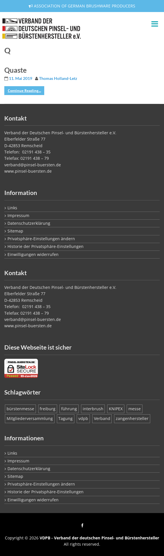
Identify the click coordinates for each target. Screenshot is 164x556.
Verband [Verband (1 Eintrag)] (102, 418)
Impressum (18, 215)
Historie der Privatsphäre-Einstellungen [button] (45, 246)
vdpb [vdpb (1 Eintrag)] (83, 418)
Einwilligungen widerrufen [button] (33, 254)
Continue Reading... (24, 90)
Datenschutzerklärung (28, 223)
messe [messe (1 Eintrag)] (134, 408)
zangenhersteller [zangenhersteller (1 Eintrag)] (132, 418)
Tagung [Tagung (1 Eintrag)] (65, 418)
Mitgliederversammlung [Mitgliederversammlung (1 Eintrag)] (30, 418)
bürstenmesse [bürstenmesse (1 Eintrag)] (20, 408)
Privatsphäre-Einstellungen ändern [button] (41, 238)
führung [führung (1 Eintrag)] (69, 408)
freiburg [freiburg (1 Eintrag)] (47, 408)
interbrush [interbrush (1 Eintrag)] (93, 408)
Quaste (15, 70)
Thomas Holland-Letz (58, 78)
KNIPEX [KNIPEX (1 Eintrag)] (116, 408)
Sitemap (15, 231)
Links (12, 207)
